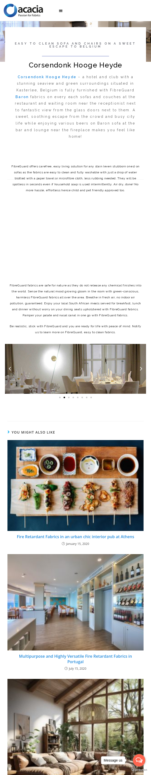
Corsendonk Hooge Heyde (47, 77)
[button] (61, 10)
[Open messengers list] (139, 760)
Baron (22, 97)
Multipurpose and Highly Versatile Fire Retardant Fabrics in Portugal (75, 658)
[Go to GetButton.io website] (139, 770)
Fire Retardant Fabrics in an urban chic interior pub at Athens (75, 536)
